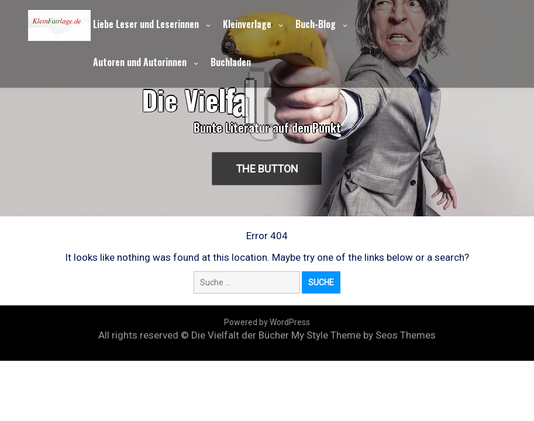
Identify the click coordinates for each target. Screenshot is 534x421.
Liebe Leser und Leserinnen (146, 24)
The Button (268, 169)
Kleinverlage (247, 24)
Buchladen (231, 62)
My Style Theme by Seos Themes (363, 335)
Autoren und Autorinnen (140, 62)
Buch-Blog (315, 24)
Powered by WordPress (267, 322)
